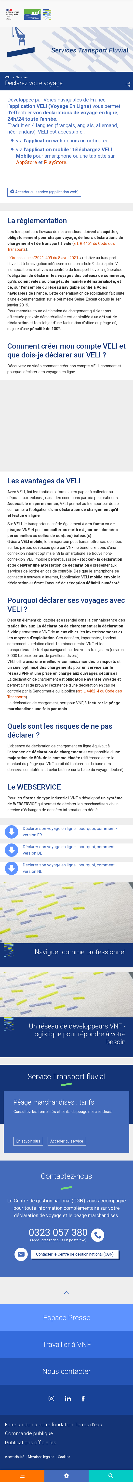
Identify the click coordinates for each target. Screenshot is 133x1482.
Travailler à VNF (66, 1344)
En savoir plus (28, 1141)
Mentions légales (41, 1457)
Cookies (64, 1457)
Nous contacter (66, 1371)
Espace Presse (66, 1317)
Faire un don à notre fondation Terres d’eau (53, 1425)
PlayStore (55, 162)
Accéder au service (66, 1141)
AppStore (26, 162)
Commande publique (29, 1433)
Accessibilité (14, 1457)
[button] (22, 1476)
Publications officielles (30, 1443)
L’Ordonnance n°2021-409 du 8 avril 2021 (42, 257)
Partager (128, 84)
